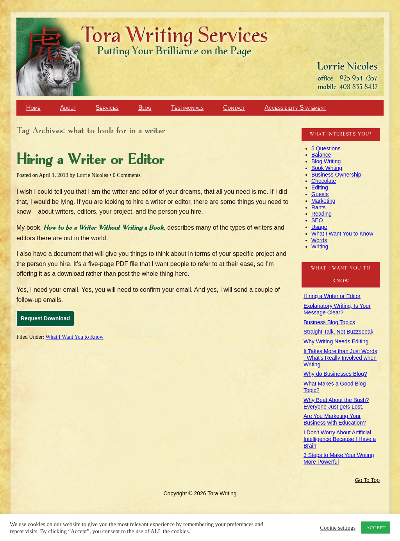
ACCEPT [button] (376, 527)
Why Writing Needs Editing (336, 341)
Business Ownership (336, 174)
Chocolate (323, 181)
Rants (318, 207)
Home (33, 107)
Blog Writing (326, 161)
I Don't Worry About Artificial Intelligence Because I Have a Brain (340, 439)
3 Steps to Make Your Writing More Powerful (339, 458)
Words (319, 240)
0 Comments (127, 175)
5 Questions (326, 148)
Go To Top (367, 480)
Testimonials (187, 107)
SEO (317, 220)
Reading (321, 214)
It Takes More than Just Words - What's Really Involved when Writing (340, 358)
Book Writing (326, 168)
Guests (320, 194)
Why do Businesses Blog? (335, 374)
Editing (319, 187)
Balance (321, 155)
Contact (234, 107)
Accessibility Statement (295, 107)
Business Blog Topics (329, 322)
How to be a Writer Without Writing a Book (103, 228)
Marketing (323, 201)
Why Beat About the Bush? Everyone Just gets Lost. (336, 403)
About (68, 107)
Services (107, 107)
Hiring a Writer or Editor (90, 160)
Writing (319, 246)
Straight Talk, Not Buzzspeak (338, 332)
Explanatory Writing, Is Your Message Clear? (337, 309)
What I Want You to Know (74, 337)
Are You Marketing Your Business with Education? (335, 419)
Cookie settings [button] (337, 528)
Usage (319, 227)
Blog (145, 107)
